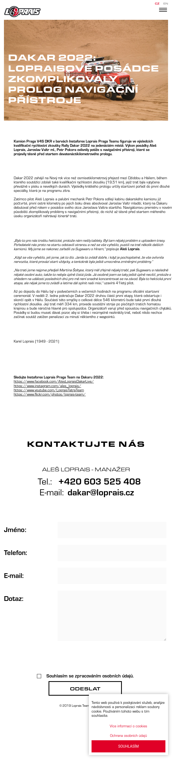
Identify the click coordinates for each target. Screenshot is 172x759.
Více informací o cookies (128, 725)
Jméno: (15, 529)
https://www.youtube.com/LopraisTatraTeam (49, 389)
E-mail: (14, 575)
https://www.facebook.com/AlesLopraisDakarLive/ (54, 381)
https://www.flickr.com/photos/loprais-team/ (50, 394)
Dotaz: (13, 598)
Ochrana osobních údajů (128, 735)
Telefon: (15, 552)
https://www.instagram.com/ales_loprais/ (47, 385)
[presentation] (85, 658)
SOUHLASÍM (128, 746)
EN (165, 3)
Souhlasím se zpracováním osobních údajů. (85, 675)
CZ (157, 3)
